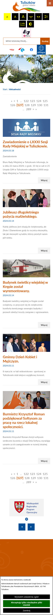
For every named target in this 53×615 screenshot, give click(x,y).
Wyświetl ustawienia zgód (27, 597)
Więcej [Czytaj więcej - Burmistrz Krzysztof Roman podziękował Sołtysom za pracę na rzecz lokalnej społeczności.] (44, 461)
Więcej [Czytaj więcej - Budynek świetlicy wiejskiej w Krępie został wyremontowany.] (44, 325)
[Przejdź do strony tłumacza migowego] (26, 33)
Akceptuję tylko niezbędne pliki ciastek (26, 603)
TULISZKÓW (26, 558)
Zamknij (26, 610)
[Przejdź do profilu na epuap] (21, 50)
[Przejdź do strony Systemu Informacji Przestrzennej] (41, 50)
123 (32, 100)
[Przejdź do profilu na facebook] (31, 50)
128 (27, 105)
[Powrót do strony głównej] (5, 89)
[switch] (31, 16)
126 (12, 105)
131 (46, 105)
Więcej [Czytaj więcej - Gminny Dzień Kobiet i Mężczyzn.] (44, 382)
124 (38, 100)
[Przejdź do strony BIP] (12, 50)
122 (26, 100)
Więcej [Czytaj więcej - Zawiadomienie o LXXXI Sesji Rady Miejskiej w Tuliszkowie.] (44, 180)
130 (39, 105)
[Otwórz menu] (50, 3)
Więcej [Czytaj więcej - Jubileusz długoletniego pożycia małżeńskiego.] (44, 250)
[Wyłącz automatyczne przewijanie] (26, 519)
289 (28, 109)
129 (33, 105)
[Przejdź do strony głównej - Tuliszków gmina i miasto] (26, 7)
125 (45, 100)
